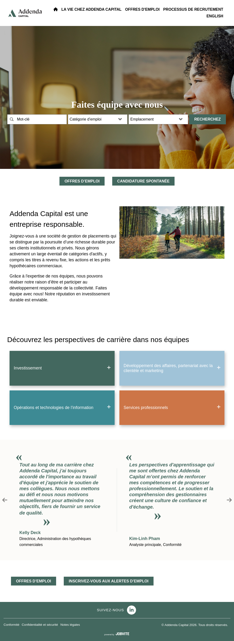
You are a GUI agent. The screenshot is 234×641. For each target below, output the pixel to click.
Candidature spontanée (143, 181)
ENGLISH (215, 16)
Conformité (11, 624)
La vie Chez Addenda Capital (91, 9)
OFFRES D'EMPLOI (142, 9)
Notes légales (70, 624)
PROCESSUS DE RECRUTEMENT (193, 9)
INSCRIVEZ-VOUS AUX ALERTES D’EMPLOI (109, 581)
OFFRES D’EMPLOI (82, 181)
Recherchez (207, 119)
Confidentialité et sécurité (40, 624)
